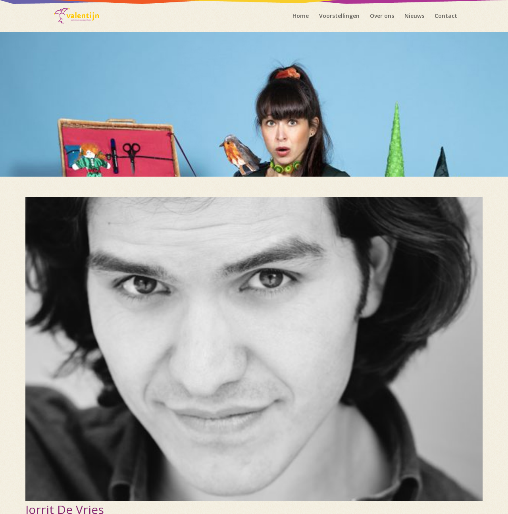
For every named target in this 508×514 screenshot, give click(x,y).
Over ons (382, 16)
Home (300, 16)
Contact (446, 16)
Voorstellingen (339, 16)
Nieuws (414, 16)
